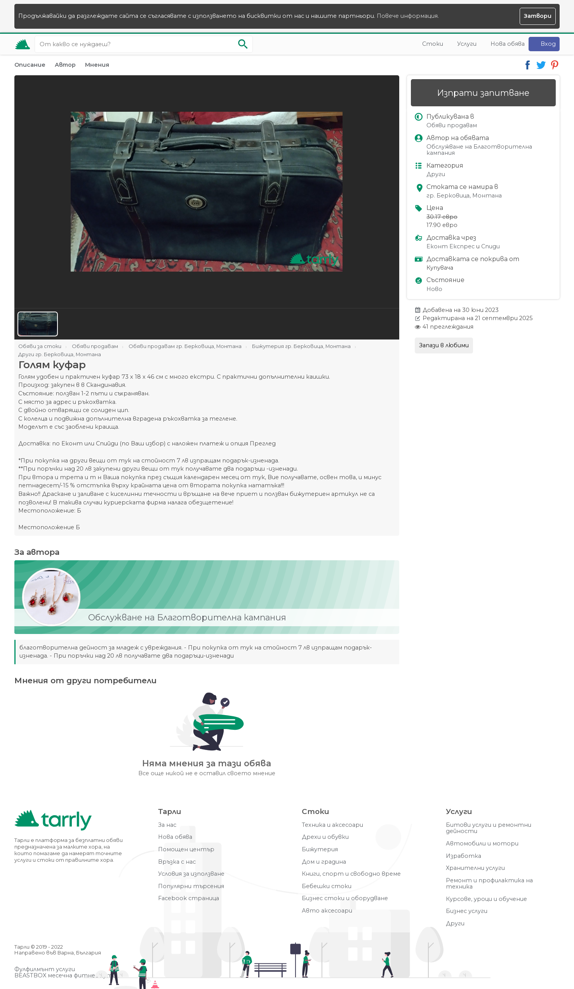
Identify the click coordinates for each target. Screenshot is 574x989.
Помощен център (186, 849)
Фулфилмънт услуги (44, 969)
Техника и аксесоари (332, 825)
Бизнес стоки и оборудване (345, 898)
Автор (65, 64)
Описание (29, 64)
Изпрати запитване (483, 93)
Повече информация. (408, 15)
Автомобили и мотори (482, 843)
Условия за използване (191, 874)
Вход (548, 43)
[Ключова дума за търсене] (144, 44)
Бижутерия (320, 849)
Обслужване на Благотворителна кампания (479, 150)
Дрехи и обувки (325, 837)
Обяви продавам (451, 125)
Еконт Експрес (450, 246)
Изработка (463, 856)
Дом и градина (324, 862)
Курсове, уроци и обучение (486, 899)
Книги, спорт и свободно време (351, 874)
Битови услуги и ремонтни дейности (488, 828)
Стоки (432, 43)
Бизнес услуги (466, 911)
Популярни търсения (191, 886)
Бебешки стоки (326, 886)
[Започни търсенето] (243, 44)
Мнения (97, 64)
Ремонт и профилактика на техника (489, 883)
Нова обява (508, 43)
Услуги (467, 43)
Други (435, 174)
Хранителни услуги (475, 868)
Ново (434, 289)
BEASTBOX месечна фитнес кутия (66, 975)
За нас (167, 825)
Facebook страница (188, 898)
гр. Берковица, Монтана (464, 195)
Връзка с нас (177, 862)
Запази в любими (444, 345)
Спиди (490, 246)
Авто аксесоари (327, 911)
